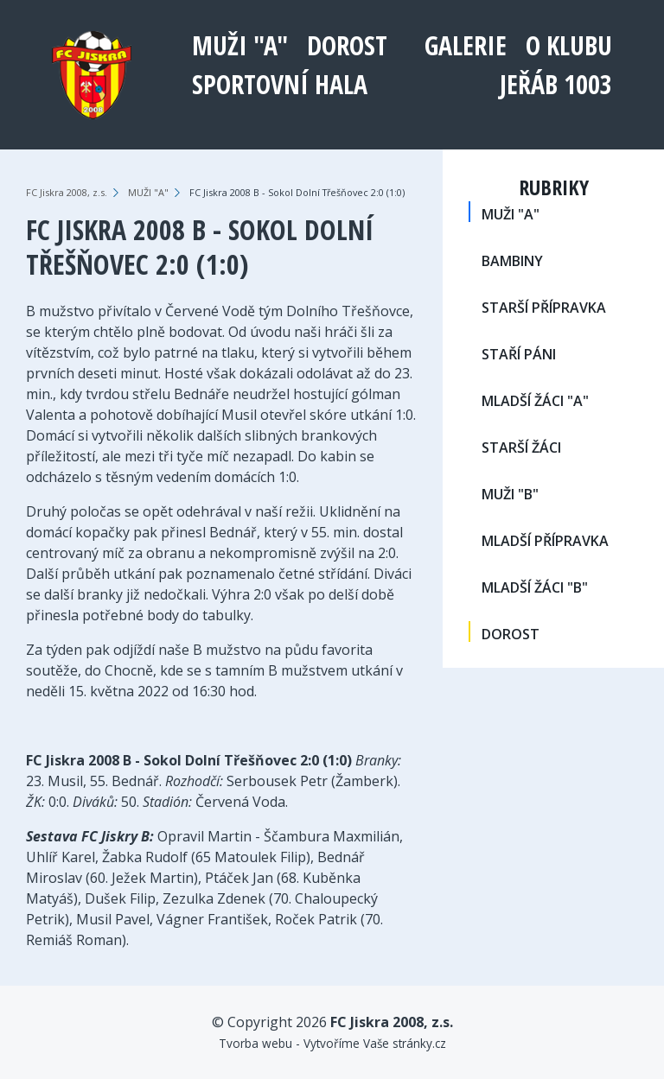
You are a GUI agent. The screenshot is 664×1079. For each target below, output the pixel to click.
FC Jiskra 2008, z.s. (66, 192)
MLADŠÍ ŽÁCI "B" (535, 587)
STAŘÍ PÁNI (519, 354)
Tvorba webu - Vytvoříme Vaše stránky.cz (332, 1043)
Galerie (466, 45)
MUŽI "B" (510, 494)
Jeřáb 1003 (556, 84)
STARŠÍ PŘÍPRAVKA (544, 307)
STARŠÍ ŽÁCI (521, 447)
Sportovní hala (279, 84)
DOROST (347, 45)
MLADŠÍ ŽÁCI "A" (535, 400)
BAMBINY (512, 260)
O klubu (569, 45)
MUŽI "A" (240, 45)
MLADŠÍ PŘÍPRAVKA (545, 540)
